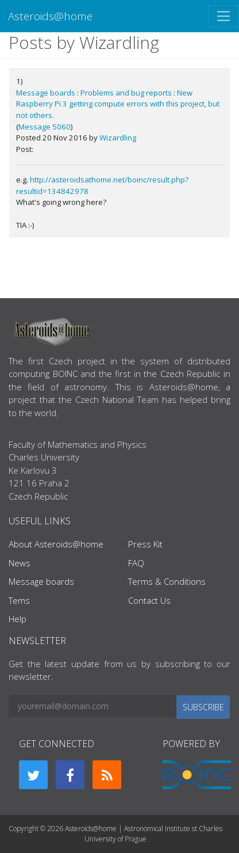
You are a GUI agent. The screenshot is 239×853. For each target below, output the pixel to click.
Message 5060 (44, 126)
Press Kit (145, 544)
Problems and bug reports (126, 92)
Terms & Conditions (167, 581)
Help (17, 618)
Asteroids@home (50, 16)
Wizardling (117, 137)
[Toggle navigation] (223, 16)
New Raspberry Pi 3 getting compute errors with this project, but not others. (117, 103)
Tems (19, 600)
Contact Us (149, 600)
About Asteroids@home (56, 544)
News (19, 563)
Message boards (45, 92)
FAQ (136, 563)
